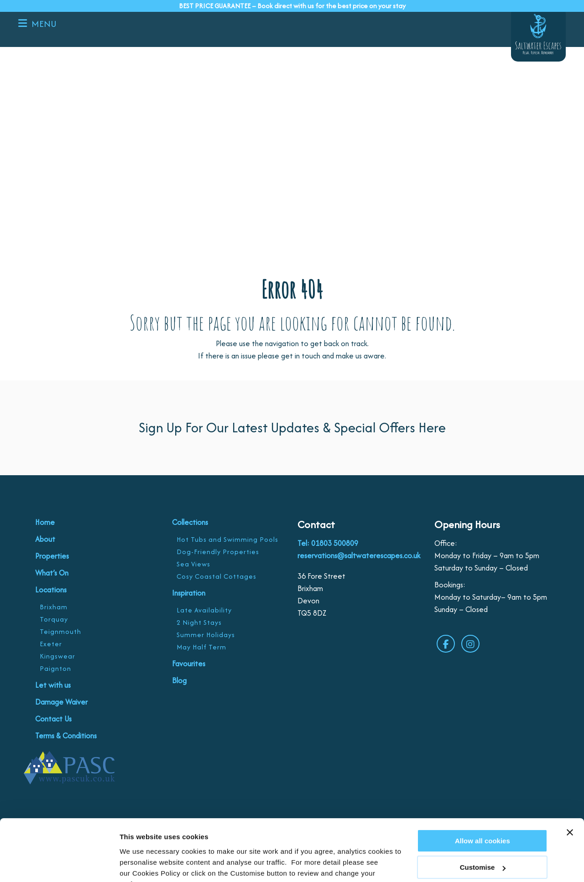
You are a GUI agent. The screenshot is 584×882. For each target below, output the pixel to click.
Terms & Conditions (66, 735)
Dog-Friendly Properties (218, 551)
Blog (179, 680)
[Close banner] (570, 787)
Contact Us (53, 718)
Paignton (55, 668)
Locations (51, 589)
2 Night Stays (199, 622)
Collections (190, 522)
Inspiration (188, 592)
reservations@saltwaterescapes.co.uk (358, 555)
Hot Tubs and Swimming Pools (227, 539)
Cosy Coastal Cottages (216, 576)
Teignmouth (60, 631)
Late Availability (204, 610)
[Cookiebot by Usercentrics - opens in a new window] (59, 864)
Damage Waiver (61, 701)
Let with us (53, 685)
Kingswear (57, 656)
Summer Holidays (206, 634)
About (45, 539)
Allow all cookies (482, 795)
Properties (52, 555)
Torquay (54, 619)
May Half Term (201, 647)
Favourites (188, 663)
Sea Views (193, 564)
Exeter (51, 644)
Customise (137, 864)
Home (45, 522)
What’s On (51, 572)
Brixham (54, 607)
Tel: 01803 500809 (327, 543)
